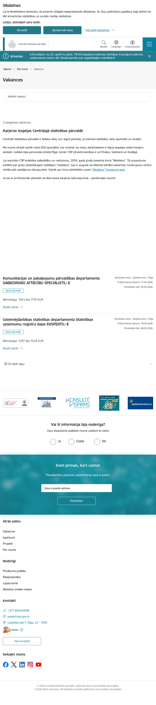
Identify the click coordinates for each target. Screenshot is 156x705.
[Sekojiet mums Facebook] (6, 665)
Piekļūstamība (12, 577)
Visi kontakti (22, 641)
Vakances (9, 531)
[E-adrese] (10, 630)
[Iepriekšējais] (8, 403)
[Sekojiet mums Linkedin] (22, 665)
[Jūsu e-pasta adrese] (76, 488)
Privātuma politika (14, 571)
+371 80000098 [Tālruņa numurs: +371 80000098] (18, 610)
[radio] (55, 441)
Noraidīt (22, 30)
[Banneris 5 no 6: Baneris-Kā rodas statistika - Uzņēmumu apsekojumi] (77, 403)
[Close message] (149, 56)
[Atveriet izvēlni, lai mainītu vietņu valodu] (116, 44)
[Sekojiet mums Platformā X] (14, 665)
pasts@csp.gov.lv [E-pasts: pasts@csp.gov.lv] (18, 616)
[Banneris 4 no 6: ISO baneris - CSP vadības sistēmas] (46, 403)
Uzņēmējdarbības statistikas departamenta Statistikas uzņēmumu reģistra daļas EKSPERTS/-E (48, 321)
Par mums (9, 550)
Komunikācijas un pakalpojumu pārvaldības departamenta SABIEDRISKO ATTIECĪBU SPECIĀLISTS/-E (51, 280)
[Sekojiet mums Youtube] (38, 664)
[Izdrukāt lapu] (78, 364)
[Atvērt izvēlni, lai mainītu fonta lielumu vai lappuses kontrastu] (132, 44)
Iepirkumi (9, 537)
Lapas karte (10, 583)
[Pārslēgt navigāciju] (149, 44)
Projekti (8, 543)
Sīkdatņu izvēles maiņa (17, 589)
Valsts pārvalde (13, 290)
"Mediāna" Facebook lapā (108, 169)
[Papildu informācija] (21, 629)
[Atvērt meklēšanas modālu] (103, 44)
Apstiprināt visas (62, 30)
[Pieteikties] (76, 501)
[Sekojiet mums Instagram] (30, 664)
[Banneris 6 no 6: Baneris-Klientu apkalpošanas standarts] (109, 403)
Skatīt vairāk (10, 307)
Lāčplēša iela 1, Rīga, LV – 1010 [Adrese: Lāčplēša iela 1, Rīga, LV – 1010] (27, 622)
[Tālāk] (148, 403)
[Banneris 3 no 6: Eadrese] (15, 403)
